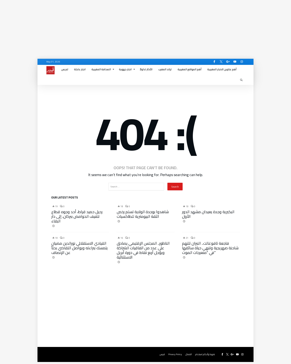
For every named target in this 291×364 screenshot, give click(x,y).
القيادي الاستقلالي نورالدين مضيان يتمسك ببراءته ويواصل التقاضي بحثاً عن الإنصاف (79, 250)
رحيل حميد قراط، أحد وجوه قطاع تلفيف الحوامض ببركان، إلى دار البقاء (76, 218)
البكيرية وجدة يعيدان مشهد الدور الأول (208, 216)
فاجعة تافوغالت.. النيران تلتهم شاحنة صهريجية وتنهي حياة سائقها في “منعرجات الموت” (210, 250)
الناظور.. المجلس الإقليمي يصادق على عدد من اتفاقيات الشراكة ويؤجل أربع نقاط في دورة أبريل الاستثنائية (143, 252)
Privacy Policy (175, 356)
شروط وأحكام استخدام (205, 356)
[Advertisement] (111, 26)
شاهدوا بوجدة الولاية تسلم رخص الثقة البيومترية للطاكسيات (143, 216)
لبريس (162, 356)
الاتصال (188, 356)
